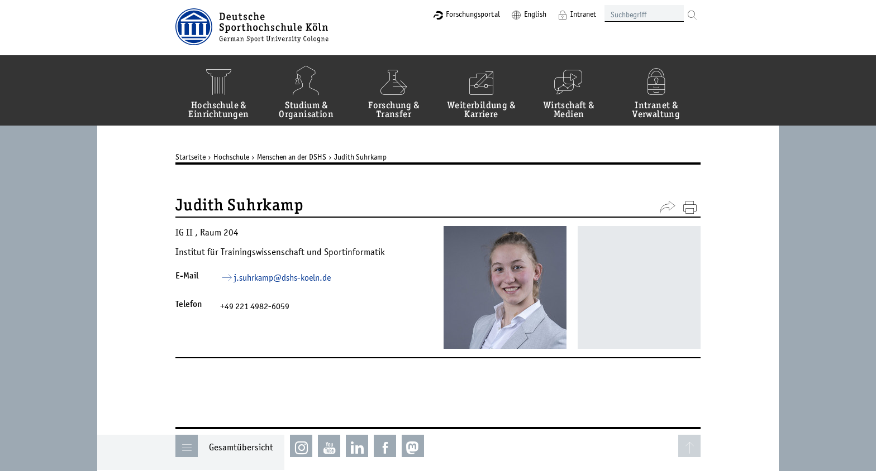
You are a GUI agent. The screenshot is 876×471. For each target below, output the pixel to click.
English (535, 13)
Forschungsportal (473, 13)
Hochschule (231, 156)
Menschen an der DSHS (291, 156)
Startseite (190, 156)
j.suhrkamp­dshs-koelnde (282, 277)
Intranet (583, 13)
